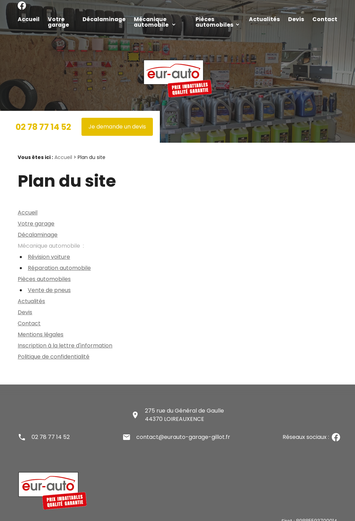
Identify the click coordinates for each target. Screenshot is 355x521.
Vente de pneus (49, 278)
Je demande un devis (117, 115)
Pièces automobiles (220, 18)
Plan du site (31, 516)
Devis (297, 18)
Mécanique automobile (155, 18)
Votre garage (59, 18)
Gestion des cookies (200, 516)
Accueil (26, 18)
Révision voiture (49, 245)
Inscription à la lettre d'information (65, 334)
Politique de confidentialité (53, 345)
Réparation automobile (59, 256)
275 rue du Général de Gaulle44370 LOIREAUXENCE (184, 403)
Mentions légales (40, 323)
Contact (321, 18)
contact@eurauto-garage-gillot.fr (183, 425)
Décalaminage (101, 18)
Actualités (270, 18)
